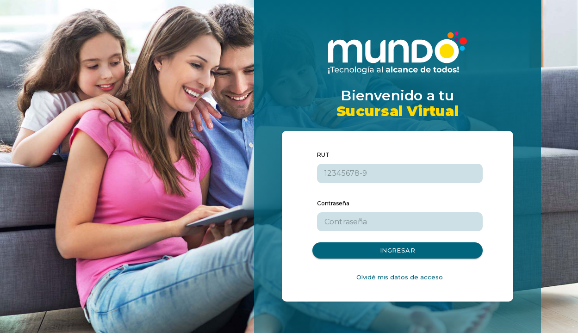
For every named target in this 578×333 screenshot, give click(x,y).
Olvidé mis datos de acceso (399, 277)
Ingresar (397, 250)
